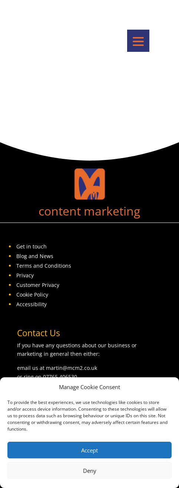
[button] (138, 41)
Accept (89, 450)
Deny (89, 470)
